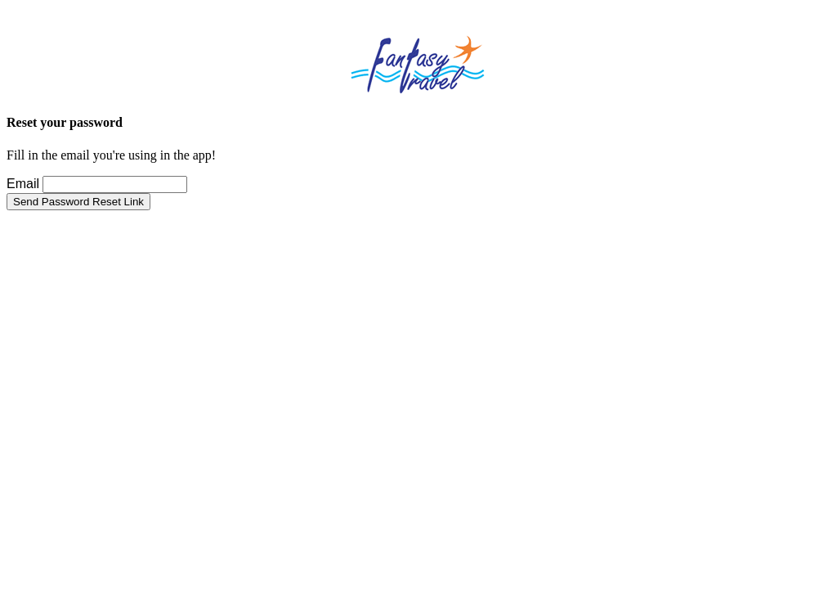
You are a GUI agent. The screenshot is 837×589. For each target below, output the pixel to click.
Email (23, 184)
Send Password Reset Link (78, 202)
